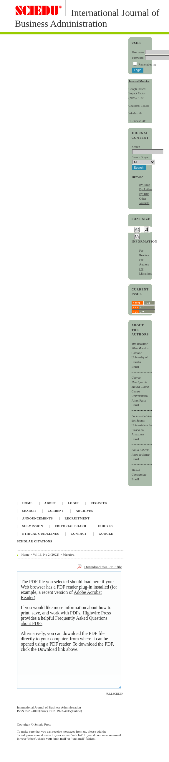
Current (56, 510)
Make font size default (146, 229)
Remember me (147, 64)
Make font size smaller (137, 229)
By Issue (144, 184)
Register (99, 503)
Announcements (37, 518)
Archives (84, 510)
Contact (79, 533)
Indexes (105, 526)
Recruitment (77, 518)
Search (29, 510)
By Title (144, 193)
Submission (32, 526)
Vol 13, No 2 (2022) (46, 554)
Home (27, 503)
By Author (145, 189)
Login (73, 503)
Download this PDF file (103, 567)
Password (138, 57)
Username (138, 52)
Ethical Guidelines (40, 533)
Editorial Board (70, 526)
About (50, 503)
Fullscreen (114, 693)
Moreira (68, 554)
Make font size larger (137, 236)
